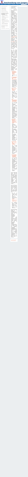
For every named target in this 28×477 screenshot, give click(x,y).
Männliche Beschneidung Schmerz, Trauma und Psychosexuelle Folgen (14, 121)
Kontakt (5, 4)
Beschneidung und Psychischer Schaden (14, 89)
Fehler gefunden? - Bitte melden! (5, 28)
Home (2, 4)
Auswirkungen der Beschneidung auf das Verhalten (5, 22)
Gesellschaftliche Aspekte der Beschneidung (4, 26)
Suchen (17, 4)
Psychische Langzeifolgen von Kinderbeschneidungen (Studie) (5, 23)
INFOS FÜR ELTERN (3, 10)
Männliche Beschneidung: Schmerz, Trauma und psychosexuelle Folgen (5, 20)
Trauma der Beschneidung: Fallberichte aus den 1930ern (14, 72)
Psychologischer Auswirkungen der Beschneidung (14, 78)
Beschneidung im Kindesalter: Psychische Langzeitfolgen (14, 155)
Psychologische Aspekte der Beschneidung (4, 13)
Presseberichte (3, 27)
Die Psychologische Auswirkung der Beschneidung (14, 100)
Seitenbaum (13, 4)
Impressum (9, 4)
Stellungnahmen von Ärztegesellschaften (3, 8)
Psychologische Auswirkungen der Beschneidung (5, 16)
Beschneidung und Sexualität (4, 12)
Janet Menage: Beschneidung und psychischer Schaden (5, 17)
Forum (21, 4)
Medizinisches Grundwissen (4, 11)
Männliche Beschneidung (4, 6)
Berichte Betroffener (3, 7)
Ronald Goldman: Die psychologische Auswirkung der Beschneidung (5, 19)
